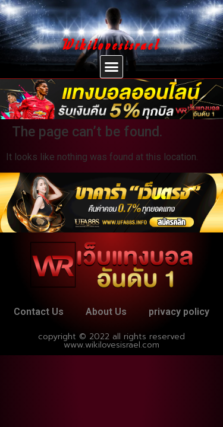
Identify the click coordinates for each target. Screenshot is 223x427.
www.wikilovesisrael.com (111, 345)
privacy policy (179, 311)
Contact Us (39, 311)
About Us (106, 311)
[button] (112, 67)
